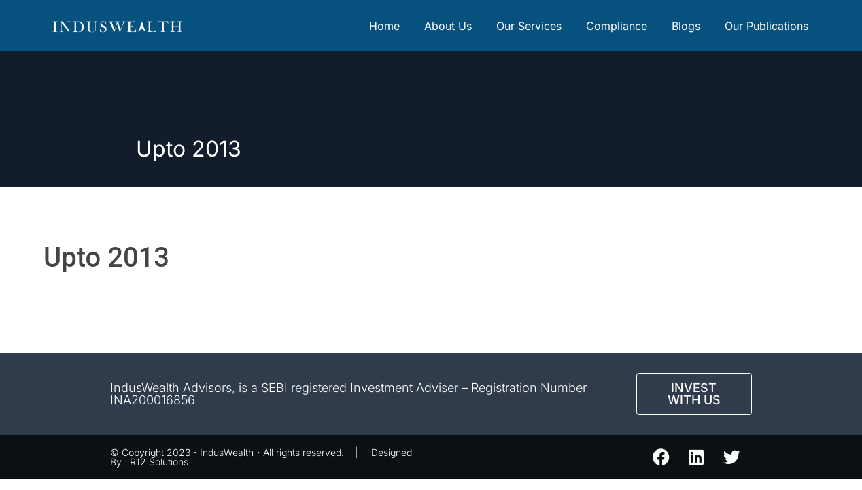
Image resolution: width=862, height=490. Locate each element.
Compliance (616, 26)
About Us (448, 26)
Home (384, 26)
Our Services (529, 26)
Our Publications (766, 26)
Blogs (686, 26)
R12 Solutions (159, 462)
